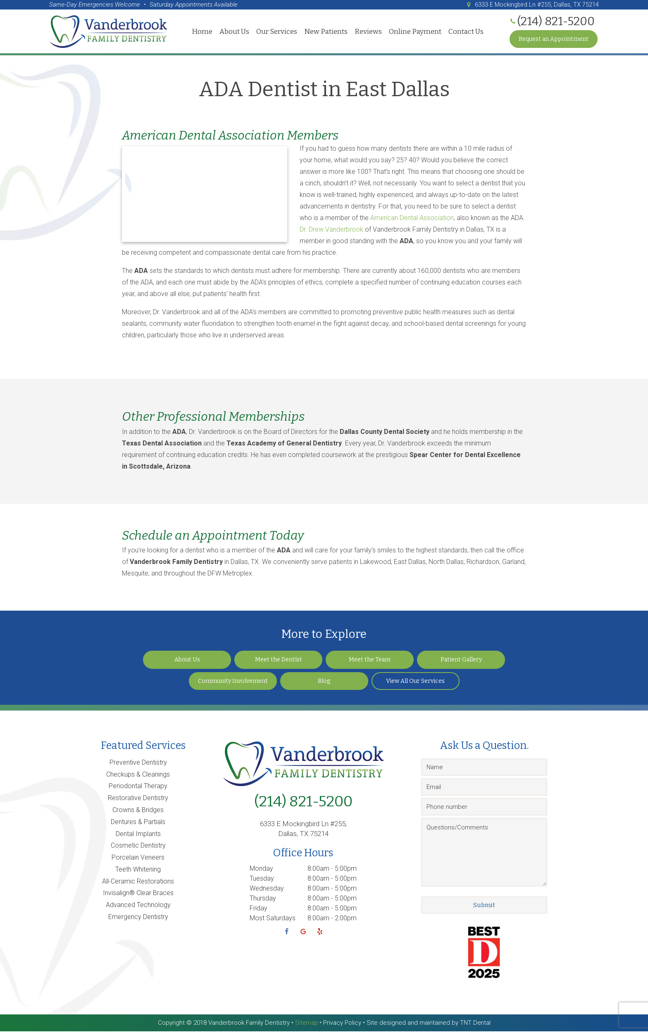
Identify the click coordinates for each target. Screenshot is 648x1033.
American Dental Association (412, 219)
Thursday (263, 900)
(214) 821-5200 (303, 803)
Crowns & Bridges (138, 811)
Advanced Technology (138, 906)
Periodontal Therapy (138, 787)
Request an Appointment (553, 39)
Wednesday (267, 890)
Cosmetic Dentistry (138, 847)
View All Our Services (415, 682)
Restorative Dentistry (138, 799)
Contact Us (466, 31)
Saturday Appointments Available (194, 4)
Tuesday (262, 880)
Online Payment (415, 31)
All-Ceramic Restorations (138, 883)
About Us (234, 31)
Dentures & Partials (138, 823)
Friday (258, 910)
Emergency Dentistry (138, 918)
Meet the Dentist (278, 661)
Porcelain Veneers (138, 859)
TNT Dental (475, 1024)
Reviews (368, 31)
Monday (261, 870)
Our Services (276, 31)
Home (202, 31)
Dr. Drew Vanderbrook (332, 231)
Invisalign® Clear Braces (138, 894)
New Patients (326, 31)
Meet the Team (370, 661)
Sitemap (306, 1024)
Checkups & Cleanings (138, 776)
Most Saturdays (272, 920)
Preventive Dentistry (138, 764)
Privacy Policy (342, 1024)
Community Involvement (233, 682)
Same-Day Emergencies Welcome (94, 4)
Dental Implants (138, 835)
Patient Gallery (461, 661)
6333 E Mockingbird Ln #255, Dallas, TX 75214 (531, 4)
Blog (324, 682)
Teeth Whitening (138, 871)
